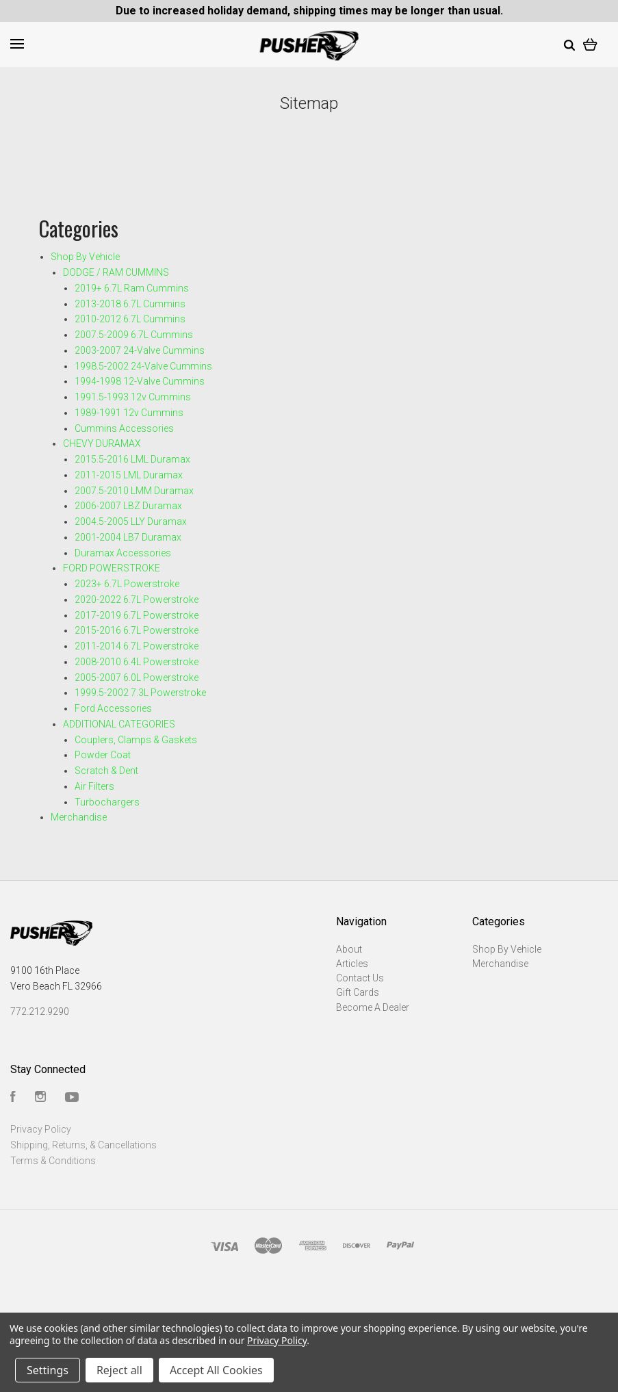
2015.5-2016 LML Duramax (132, 459)
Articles (352, 963)
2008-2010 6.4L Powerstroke (136, 661)
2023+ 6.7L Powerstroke (127, 583)
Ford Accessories (113, 708)
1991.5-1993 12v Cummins (133, 396)
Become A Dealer (372, 1007)
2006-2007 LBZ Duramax (128, 505)
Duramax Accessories (123, 552)
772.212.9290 (39, 1011)
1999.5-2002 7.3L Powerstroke (140, 692)
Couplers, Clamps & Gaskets (136, 739)
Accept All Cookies (216, 1370)
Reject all (119, 1370)
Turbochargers (107, 802)
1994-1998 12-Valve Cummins (140, 381)
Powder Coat (103, 754)
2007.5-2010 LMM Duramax (134, 490)
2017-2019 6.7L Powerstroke (136, 615)
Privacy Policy (40, 1129)
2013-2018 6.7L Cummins (130, 303)
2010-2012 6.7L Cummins (130, 318)
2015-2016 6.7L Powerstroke (136, 630)
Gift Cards (357, 992)
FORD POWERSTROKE (111, 568)
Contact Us (360, 977)
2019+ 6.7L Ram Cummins (132, 288)
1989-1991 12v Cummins (129, 412)
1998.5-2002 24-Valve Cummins (143, 366)
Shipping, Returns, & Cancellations (83, 1144)
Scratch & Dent (106, 770)
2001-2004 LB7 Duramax (128, 537)
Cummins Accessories (124, 428)
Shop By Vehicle (85, 256)
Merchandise (79, 817)
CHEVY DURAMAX (102, 443)
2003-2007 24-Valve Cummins (140, 350)
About (349, 949)
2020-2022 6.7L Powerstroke (136, 599)
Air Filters (94, 786)
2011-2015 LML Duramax (129, 474)
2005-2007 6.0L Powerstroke (136, 677)
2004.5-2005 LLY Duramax (131, 521)
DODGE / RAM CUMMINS (116, 272)
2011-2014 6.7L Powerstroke (136, 646)
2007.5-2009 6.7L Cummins (134, 334)
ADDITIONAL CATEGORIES (119, 724)
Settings (47, 1370)
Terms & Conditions (53, 1160)
